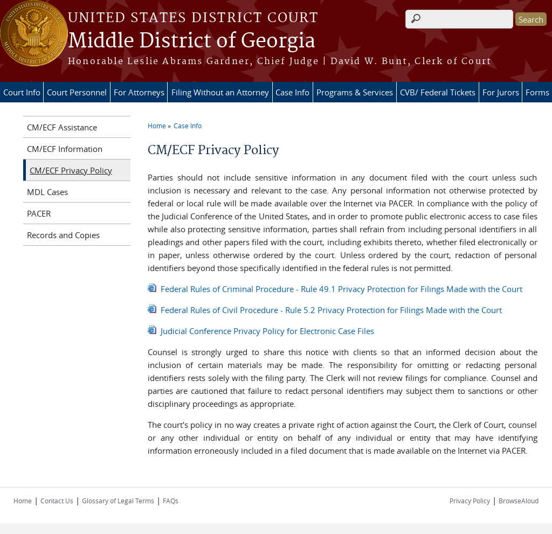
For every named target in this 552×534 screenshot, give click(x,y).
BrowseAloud (519, 500)
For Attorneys (139, 92)
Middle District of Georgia (191, 41)
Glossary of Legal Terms (118, 500)
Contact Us (56, 500)
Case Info (292, 92)
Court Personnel (77, 92)
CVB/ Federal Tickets (437, 92)
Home (157, 125)
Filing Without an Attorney (220, 92)
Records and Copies (63, 235)
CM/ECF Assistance (62, 127)
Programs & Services (354, 92)
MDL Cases (47, 191)
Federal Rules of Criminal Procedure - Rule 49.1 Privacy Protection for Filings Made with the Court (341, 288)
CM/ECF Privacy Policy (71, 170)
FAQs (170, 500)
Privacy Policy (470, 500)
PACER (39, 213)
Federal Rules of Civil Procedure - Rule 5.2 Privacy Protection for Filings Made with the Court (331, 309)
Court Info (21, 92)
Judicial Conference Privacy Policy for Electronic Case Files (267, 330)
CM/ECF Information (64, 148)
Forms (537, 92)
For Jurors (500, 92)
